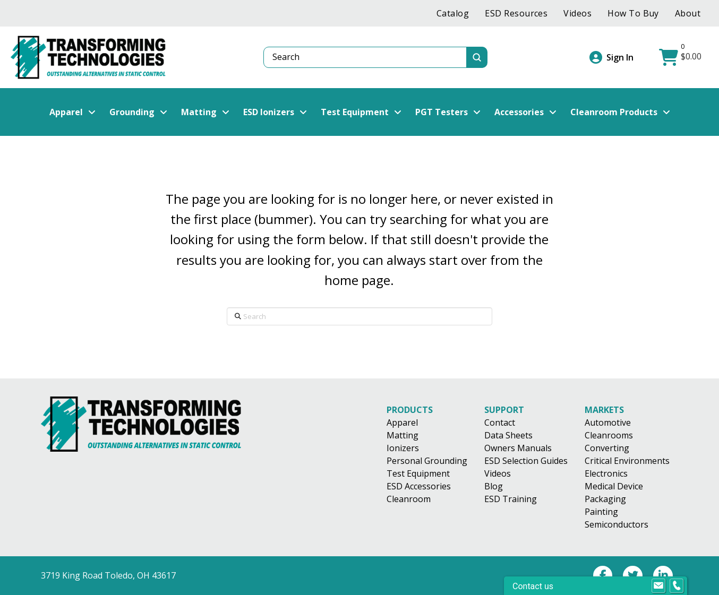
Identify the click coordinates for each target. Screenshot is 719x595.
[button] (681, 57)
